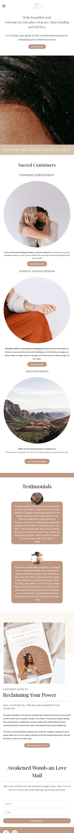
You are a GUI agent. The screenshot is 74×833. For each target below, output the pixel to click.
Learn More (37, 264)
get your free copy (37, 745)
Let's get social (37, 461)
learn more (37, 47)
